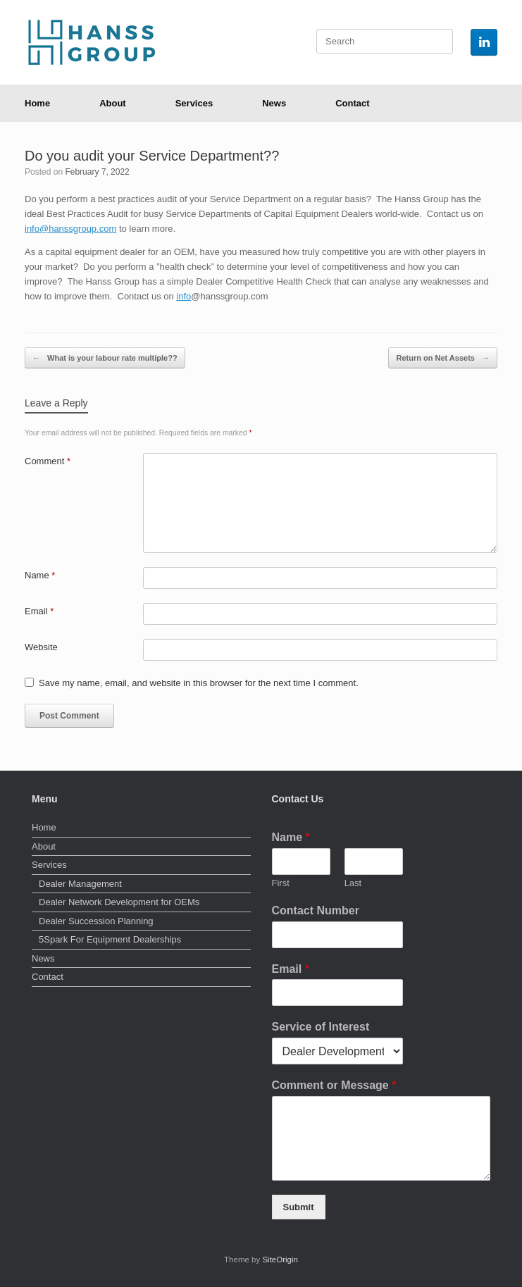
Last (353, 883)
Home (37, 103)
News (274, 103)
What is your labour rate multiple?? (105, 358)
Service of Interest (321, 1027)
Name (40, 575)
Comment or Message (334, 1085)
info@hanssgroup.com (70, 228)
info (183, 296)
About (112, 103)
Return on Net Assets (443, 358)
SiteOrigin (280, 1259)
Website (41, 647)
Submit (298, 1207)
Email (39, 611)
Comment (47, 461)
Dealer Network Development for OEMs (119, 902)
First (281, 883)
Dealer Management (80, 883)
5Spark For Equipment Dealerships (110, 939)
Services (194, 103)
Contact (352, 103)
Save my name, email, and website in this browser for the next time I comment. (199, 683)
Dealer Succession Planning (96, 921)
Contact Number (315, 910)
